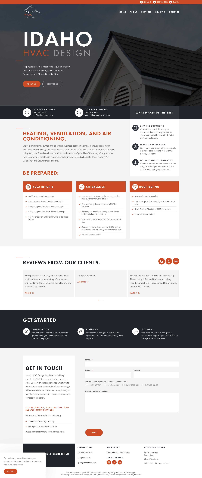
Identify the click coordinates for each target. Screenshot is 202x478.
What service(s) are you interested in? (106, 381)
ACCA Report (95, 385)
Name (88, 360)
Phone (136, 370)
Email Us (176, 2)
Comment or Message (97, 391)
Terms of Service (125, 472)
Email (88, 370)
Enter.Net (137, 475)
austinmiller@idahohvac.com (97, 115)
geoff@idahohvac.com (43, 115)
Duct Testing (132, 385)
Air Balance (113, 385)
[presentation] (105, 425)
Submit (94, 432)
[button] (32, 84)
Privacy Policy (110, 472)
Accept (10, 471)
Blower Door (151, 385)
